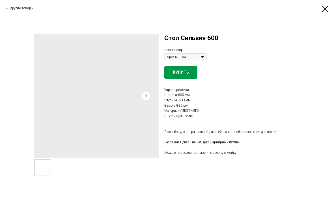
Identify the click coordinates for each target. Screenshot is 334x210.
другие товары (21, 8)
